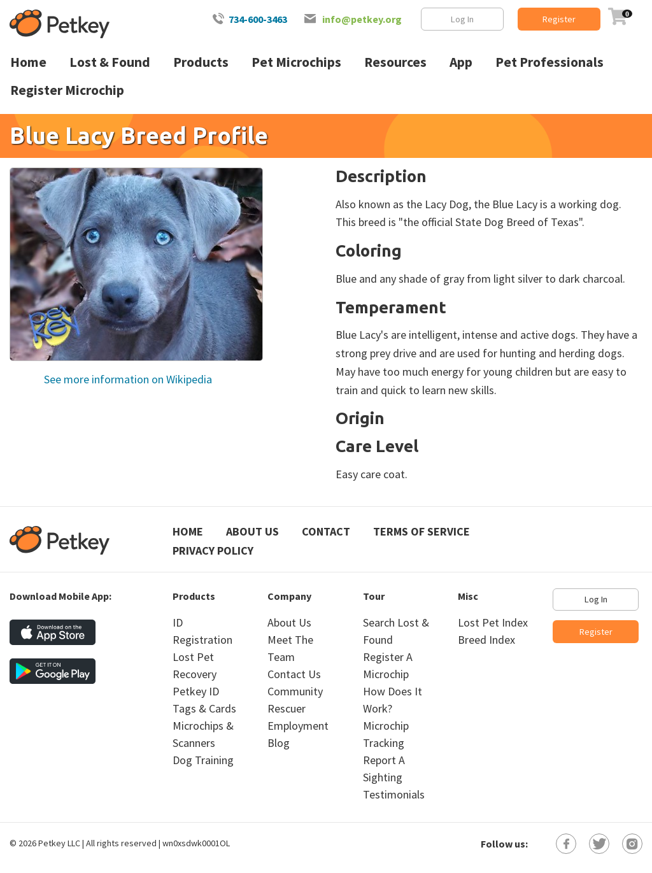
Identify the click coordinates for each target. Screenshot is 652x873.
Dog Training (203, 760)
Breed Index (486, 639)
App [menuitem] (461, 62)
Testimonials (394, 794)
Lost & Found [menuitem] (109, 62)
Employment (298, 725)
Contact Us (294, 674)
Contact (326, 531)
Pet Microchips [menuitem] (296, 62)
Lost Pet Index (493, 622)
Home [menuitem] (28, 62)
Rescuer (286, 708)
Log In (462, 19)
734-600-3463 (258, 19)
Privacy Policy (213, 550)
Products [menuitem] (201, 62)
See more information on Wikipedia (126, 379)
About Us (252, 531)
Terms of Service (421, 531)
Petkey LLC (59, 843)
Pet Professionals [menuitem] (549, 62)
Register (559, 19)
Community (295, 691)
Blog (278, 742)
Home (188, 531)
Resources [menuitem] (395, 62)
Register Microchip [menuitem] (67, 90)
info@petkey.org (362, 19)
